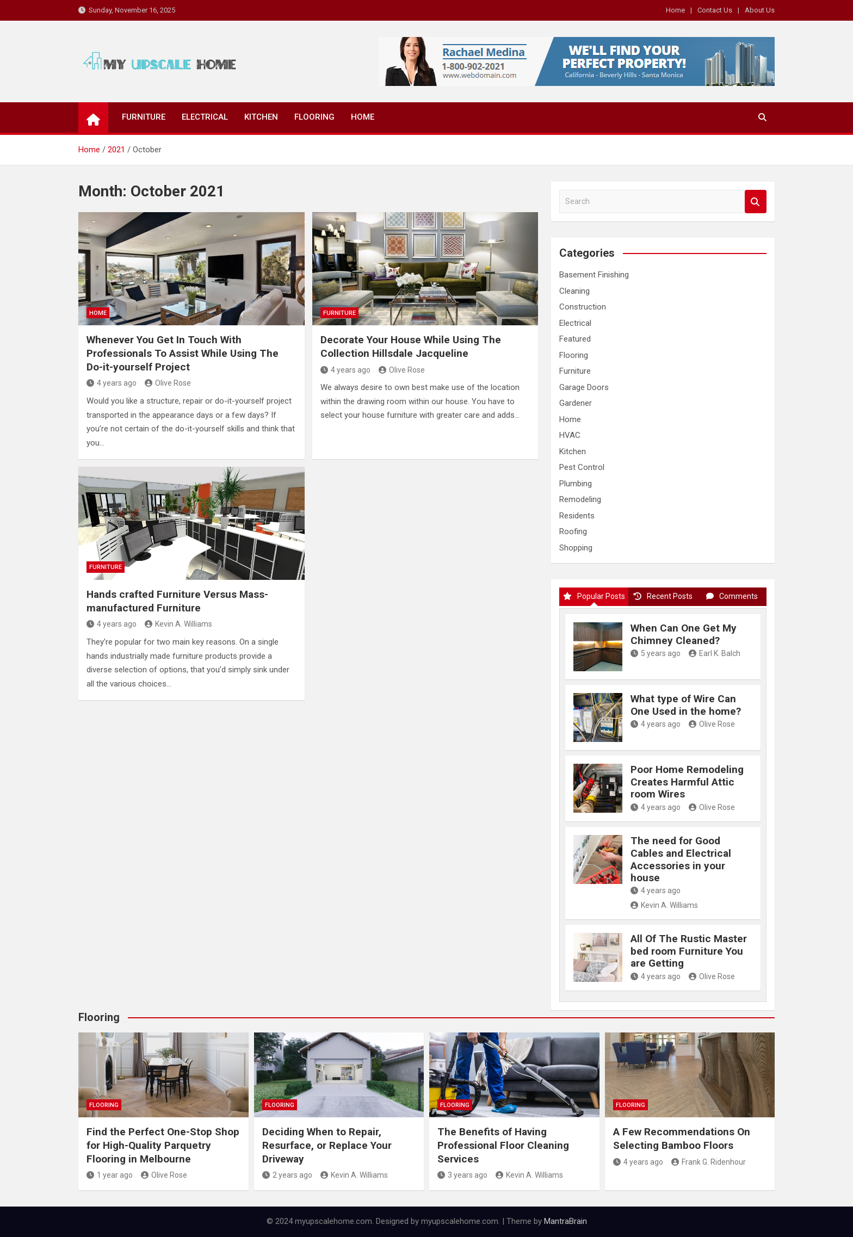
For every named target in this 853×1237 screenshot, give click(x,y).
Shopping (575, 548)
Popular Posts (594, 596)
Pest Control (581, 467)
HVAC (569, 435)
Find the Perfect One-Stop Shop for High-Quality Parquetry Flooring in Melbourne (162, 1145)
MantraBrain (565, 1221)
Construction (582, 307)
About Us (760, 10)
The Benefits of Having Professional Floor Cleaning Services (503, 1145)
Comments (732, 596)
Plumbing (575, 483)
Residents (577, 516)
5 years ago (656, 653)
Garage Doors (584, 387)
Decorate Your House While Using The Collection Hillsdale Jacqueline (410, 346)
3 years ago (462, 1175)
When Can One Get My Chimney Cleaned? (684, 634)
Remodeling (580, 499)
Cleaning (574, 291)
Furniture (143, 117)
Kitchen (261, 117)
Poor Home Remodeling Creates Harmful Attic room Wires (687, 782)
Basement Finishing (594, 275)
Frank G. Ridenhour (708, 1162)
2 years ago (287, 1175)
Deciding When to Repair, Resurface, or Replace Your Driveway (327, 1145)
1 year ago (109, 1175)
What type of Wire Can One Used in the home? (686, 705)
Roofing (573, 531)
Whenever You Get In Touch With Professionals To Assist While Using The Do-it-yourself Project (182, 353)
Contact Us (714, 10)
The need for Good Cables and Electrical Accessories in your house (681, 859)
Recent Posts (663, 596)
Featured (575, 339)
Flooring (314, 117)
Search (756, 201)
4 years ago (111, 383)
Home (675, 10)
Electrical (205, 117)
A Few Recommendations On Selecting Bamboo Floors (681, 1138)
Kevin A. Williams (178, 624)
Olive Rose (168, 383)
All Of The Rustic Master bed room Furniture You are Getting (689, 951)
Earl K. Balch (714, 653)
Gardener (575, 403)
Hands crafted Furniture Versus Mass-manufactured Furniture (177, 601)
